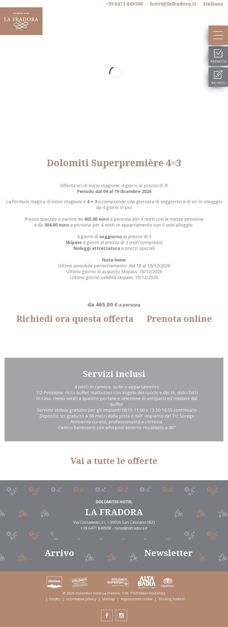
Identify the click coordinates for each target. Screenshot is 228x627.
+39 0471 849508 (124, 4)
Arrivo (59, 552)
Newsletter (168, 552)
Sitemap (108, 599)
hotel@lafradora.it (173, 4)
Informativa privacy (81, 599)
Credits (54, 599)
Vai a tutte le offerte (114, 461)
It (213, 4)
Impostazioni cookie (137, 599)
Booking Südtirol (171, 599)
